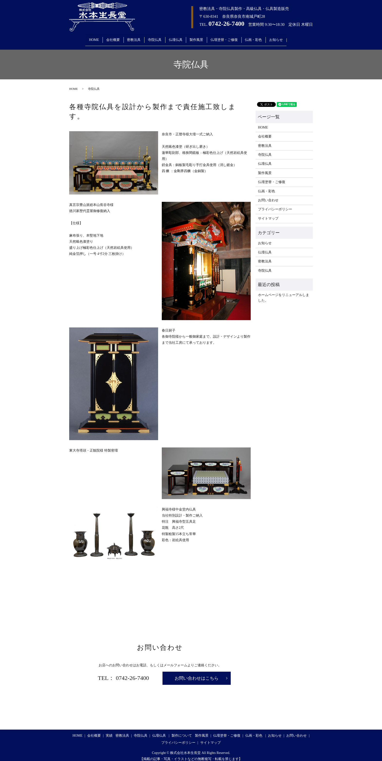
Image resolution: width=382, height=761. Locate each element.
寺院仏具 (152, 37)
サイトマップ (268, 214)
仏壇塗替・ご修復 (230, 37)
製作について (182, 731)
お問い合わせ (268, 196)
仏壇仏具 (175, 37)
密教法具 (128, 37)
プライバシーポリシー (275, 205)
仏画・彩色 (262, 37)
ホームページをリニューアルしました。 (283, 293)
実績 (109, 731)
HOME (82, 37)
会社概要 (104, 37)
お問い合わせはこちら (197, 673)
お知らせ (288, 37)
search (307, 38)
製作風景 (199, 37)
